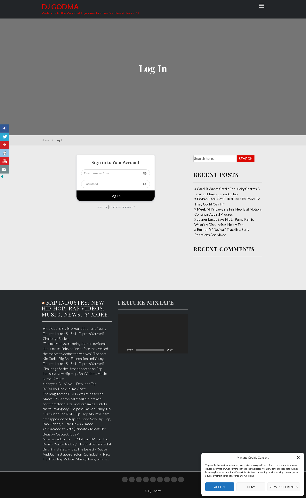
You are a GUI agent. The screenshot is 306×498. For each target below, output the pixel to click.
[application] (153, 333)
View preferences (284, 487)
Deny (251, 487)
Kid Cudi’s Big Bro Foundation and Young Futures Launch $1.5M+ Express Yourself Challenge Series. (74, 333)
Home (45, 140)
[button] (298, 457)
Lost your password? (122, 207)
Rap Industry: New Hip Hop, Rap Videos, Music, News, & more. (76, 308)
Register (102, 207)
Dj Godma (60, 6)
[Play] (123, 350)
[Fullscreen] (183, 350)
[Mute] (177, 350)
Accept (220, 487)
